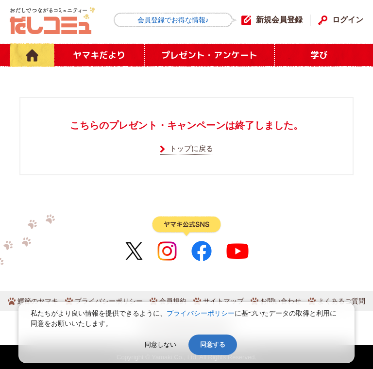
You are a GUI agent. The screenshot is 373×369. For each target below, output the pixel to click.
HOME (32, 55)
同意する (212, 344)
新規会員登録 (279, 20)
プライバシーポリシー (201, 313)
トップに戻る (191, 148)
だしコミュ (52, 20)
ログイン (347, 20)
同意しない (160, 344)
